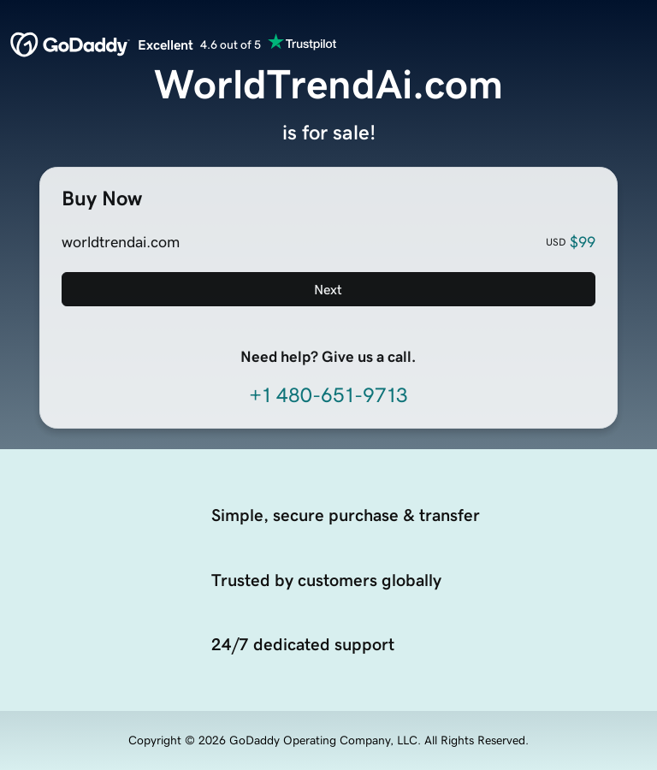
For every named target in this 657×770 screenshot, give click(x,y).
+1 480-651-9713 (328, 395)
